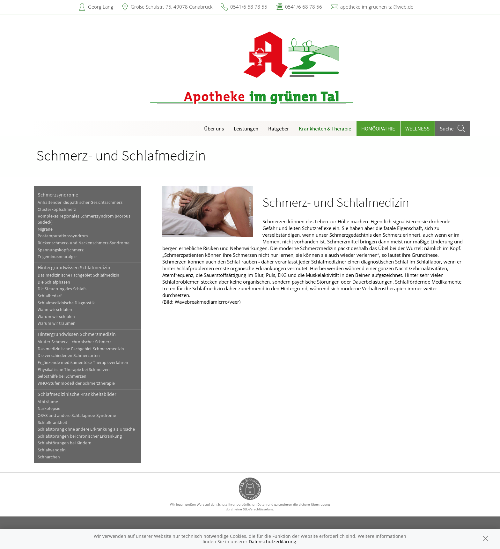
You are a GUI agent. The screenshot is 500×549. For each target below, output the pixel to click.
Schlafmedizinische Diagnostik (66, 303)
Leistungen (246, 128)
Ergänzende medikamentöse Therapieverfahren (83, 362)
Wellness (417, 128)
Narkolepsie (49, 408)
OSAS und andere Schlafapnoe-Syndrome (77, 415)
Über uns (214, 128)
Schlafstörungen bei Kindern (65, 443)
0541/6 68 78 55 (248, 7)
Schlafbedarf (50, 296)
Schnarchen (49, 457)
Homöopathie (378, 128)
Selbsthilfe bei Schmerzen (62, 376)
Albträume (48, 401)
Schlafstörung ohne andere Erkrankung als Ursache (86, 429)
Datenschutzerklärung (272, 541)
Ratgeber (278, 128)
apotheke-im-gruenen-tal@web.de (376, 7)
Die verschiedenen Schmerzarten (69, 355)
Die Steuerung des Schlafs (62, 289)
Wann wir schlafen (55, 309)
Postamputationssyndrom (63, 236)
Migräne (45, 229)
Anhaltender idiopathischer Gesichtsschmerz (80, 202)
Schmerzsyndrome (58, 194)
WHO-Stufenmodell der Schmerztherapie (76, 383)
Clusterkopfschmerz (57, 209)
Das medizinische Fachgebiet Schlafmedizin (78, 275)
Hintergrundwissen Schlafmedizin (74, 267)
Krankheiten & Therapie (325, 128)
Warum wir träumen (57, 323)
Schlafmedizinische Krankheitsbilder (77, 394)
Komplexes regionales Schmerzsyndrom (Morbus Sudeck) (84, 219)
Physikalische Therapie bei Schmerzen (74, 369)
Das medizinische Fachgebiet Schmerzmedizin (81, 349)
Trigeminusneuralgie (57, 256)
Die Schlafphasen (54, 282)
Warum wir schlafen (56, 316)
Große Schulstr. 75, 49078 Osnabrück (171, 7)
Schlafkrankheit (52, 422)
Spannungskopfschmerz (61, 250)
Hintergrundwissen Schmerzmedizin (77, 334)
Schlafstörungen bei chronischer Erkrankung (80, 436)
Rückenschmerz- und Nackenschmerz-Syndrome (83, 243)
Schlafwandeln (52, 450)
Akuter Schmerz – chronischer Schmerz (74, 342)
